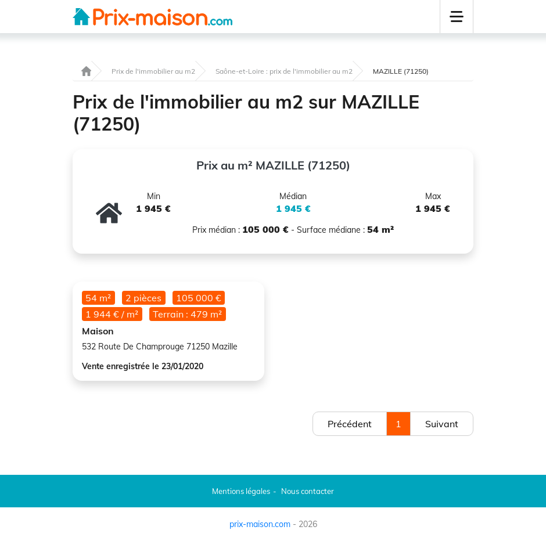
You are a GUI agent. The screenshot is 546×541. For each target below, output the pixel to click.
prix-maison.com (259, 524)
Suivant (441, 424)
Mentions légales (241, 491)
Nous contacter (307, 491)
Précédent (350, 424)
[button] (457, 16)
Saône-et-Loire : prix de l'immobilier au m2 (284, 71)
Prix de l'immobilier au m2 (153, 71)
